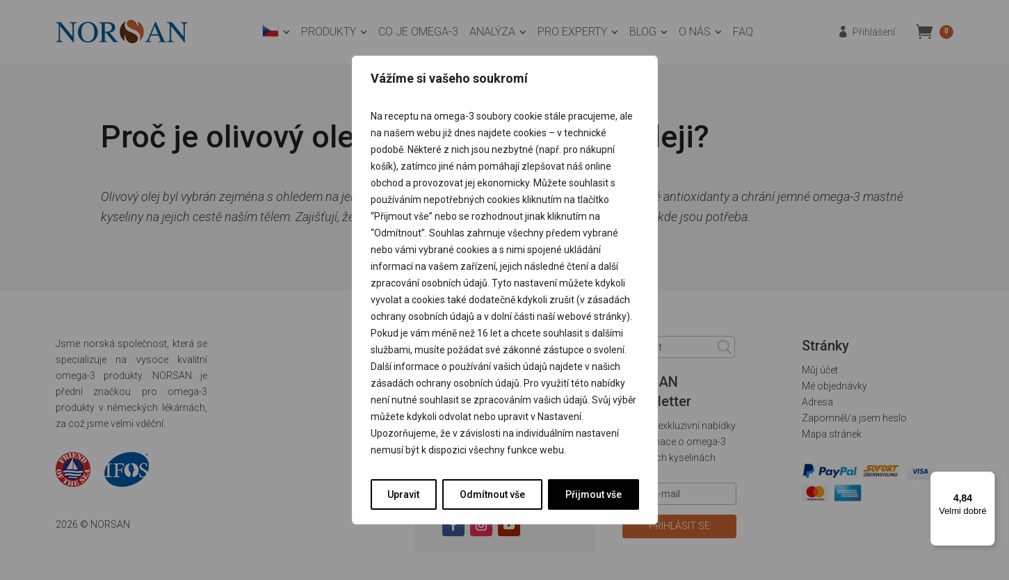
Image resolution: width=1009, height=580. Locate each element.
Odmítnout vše (492, 494)
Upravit (403, 494)
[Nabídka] (986, 480)
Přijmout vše (593, 494)
